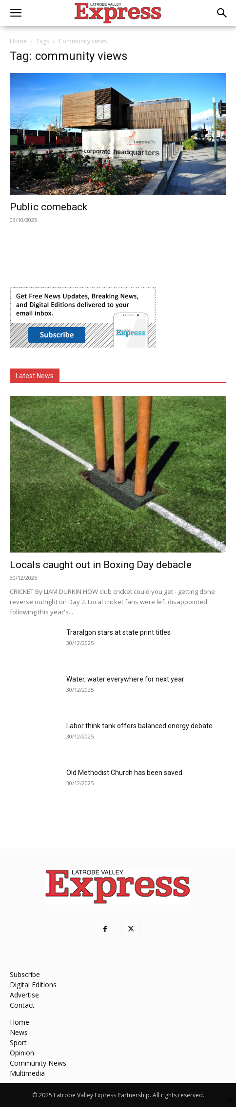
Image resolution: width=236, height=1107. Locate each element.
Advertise (24, 994)
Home (18, 41)
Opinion (22, 1052)
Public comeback (48, 207)
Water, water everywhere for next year (125, 679)
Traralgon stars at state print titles (118, 632)
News (19, 1032)
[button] (15, 13)
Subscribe (25, 974)
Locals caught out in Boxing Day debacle (101, 565)
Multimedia (27, 1073)
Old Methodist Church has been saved (124, 772)
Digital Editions (33, 984)
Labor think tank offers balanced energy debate (139, 726)
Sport (18, 1042)
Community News (38, 1063)
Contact (22, 1005)
